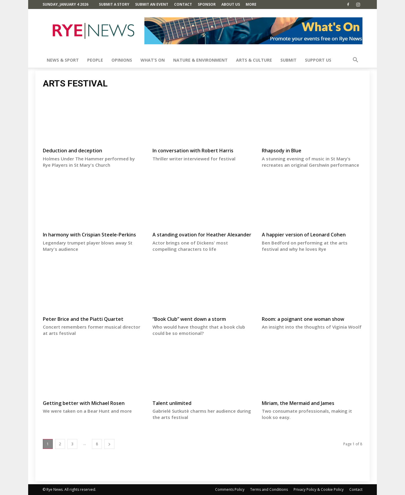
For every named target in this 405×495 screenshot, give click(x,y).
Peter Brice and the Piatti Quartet (83, 319)
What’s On (152, 60)
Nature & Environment (200, 60)
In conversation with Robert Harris (192, 150)
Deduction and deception (72, 150)
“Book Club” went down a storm (189, 319)
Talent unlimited (171, 403)
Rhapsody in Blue (281, 150)
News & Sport (63, 60)
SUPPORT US (318, 60)
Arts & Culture (254, 60)
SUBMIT (288, 60)
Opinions (121, 60)
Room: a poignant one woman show (303, 319)
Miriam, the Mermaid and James (298, 403)
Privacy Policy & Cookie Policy (319, 489)
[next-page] (109, 444)
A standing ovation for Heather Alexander (201, 234)
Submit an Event (151, 4)
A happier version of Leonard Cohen (304, 234)
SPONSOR (207, 4)
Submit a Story (114, 4)
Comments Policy (229, 489)
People (95, 60)
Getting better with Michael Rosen (84, 403)
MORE (251, 4)
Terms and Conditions (269, 489)
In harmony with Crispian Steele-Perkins (89, 234)
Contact (183, 4)
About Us (230, 4)
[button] (355, 60)
